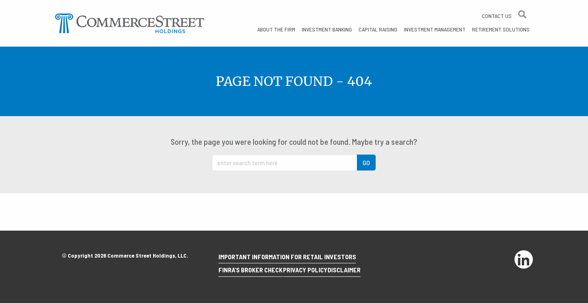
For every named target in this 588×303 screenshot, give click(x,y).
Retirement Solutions (501, 29)
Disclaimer (359, 272)
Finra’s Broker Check (254, 272)
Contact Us (497, 15)
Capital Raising (378, 29)
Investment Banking (327, 29)
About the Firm (276, 29)
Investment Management (435, 29)
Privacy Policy (314, 272)
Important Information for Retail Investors (290, 262)
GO (366, 162)
